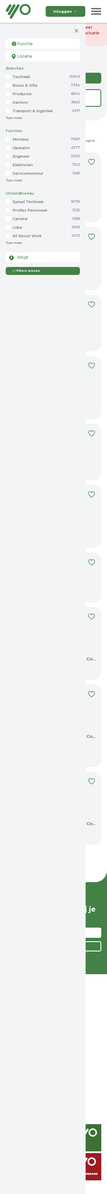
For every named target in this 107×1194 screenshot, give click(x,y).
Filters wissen (26, 271)
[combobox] (43, 44)
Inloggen (65, 11)
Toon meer (14, 118)
